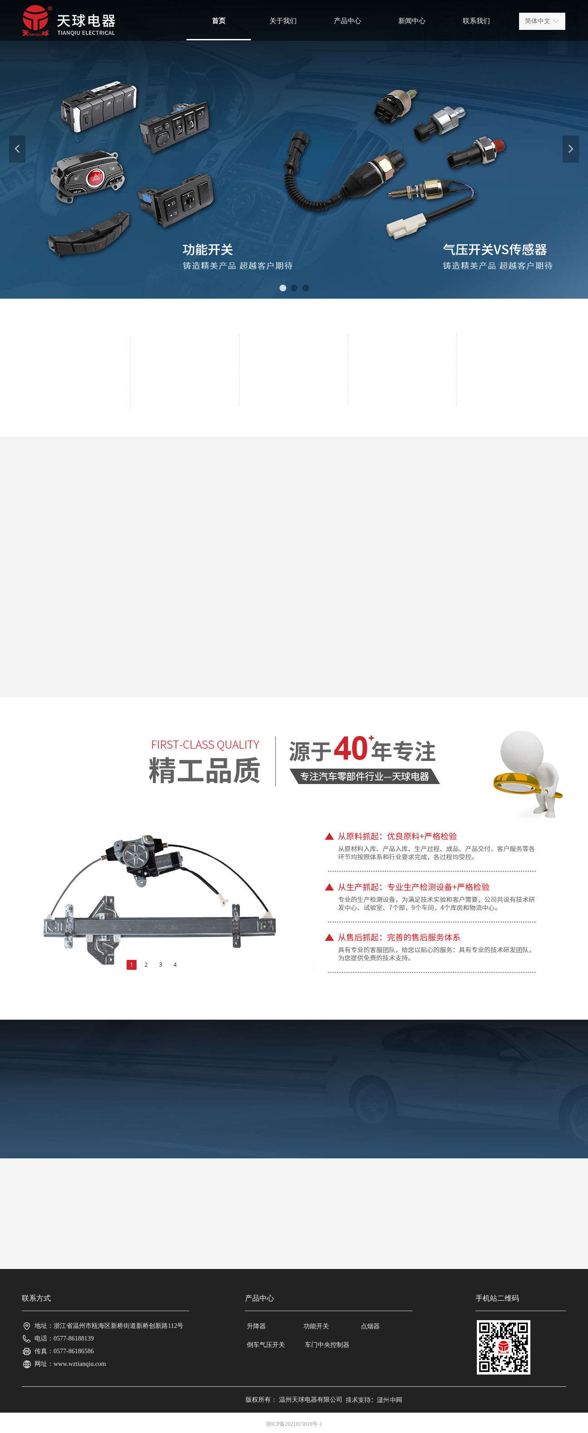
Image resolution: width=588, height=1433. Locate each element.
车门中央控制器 (327, 1344)
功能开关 (316, 1326)
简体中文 (537, 21)
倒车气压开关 (266, 1344)
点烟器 (370, 1326)
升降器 (256, 1326)
